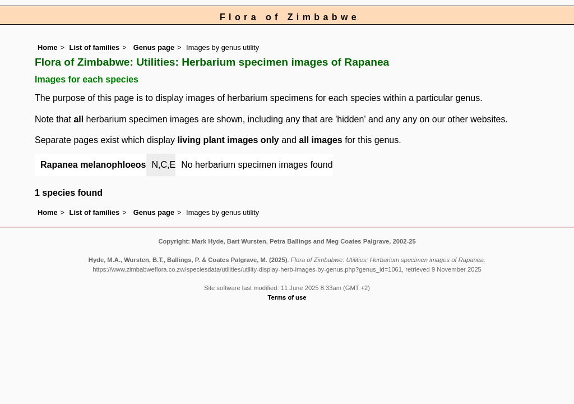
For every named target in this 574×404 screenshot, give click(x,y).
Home (48, 47)
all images (320, 140)
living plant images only (228, 140)
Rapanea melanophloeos (93, 164)
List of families (95, 47)
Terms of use (287, 297)
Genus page (153, 47)
